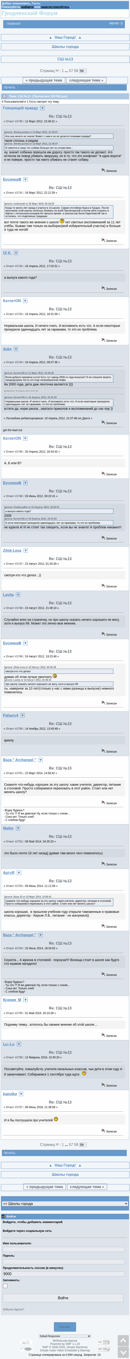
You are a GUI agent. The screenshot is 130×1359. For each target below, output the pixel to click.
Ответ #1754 (14, 948)
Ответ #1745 (14, 451)
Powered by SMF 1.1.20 (65, 1344)
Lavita (8, 595)
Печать (9, 87)
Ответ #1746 (14, 496)
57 (71, 71)
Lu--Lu (9, 1044)
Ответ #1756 (14, 1057)
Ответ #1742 (14, 266)
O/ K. (7, 253)
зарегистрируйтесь (55, 7)
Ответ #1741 (14, 192)
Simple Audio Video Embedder (59, 1350)
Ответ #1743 (14, 314)
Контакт (65, 1327)
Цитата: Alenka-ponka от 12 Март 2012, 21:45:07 (31, 132)
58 (76, 71)
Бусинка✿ (12, 179)
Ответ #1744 (14, 362)
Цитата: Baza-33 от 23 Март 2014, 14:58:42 (27, 896)
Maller (8, 828)
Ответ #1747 (14, 563)
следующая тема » (86, 80)
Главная (13, 23)
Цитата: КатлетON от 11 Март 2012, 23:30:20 (29, 373)
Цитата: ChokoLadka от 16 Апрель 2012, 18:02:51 (31, 507)
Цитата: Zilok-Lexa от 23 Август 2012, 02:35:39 (30, 667)
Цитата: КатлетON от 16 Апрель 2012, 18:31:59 (30, 397)
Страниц (50, 71)
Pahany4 (10, 715)
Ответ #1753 (14, 886)
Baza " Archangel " (19, 760)
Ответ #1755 (14, 1013)
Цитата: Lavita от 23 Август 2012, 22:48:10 (27, 680)
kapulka (10, 1094)
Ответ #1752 (14, 841)
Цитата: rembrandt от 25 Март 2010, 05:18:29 (29, 203)
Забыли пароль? (13, 1309)
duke (7, 349)
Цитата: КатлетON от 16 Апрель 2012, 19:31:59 (30, 518)
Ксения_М (12, 1000)
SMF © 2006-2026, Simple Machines (65, 1347)
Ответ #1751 (14, 773)
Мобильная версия (65, 1340)
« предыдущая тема (44, 80)
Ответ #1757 (14, 1107)
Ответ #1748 (14, 608)
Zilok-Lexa (12, 550)
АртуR (9, 873)
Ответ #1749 (14, 656)
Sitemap (85, 1350)
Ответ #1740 (14, 121)
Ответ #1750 (14, 728)
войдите (27, 7)
